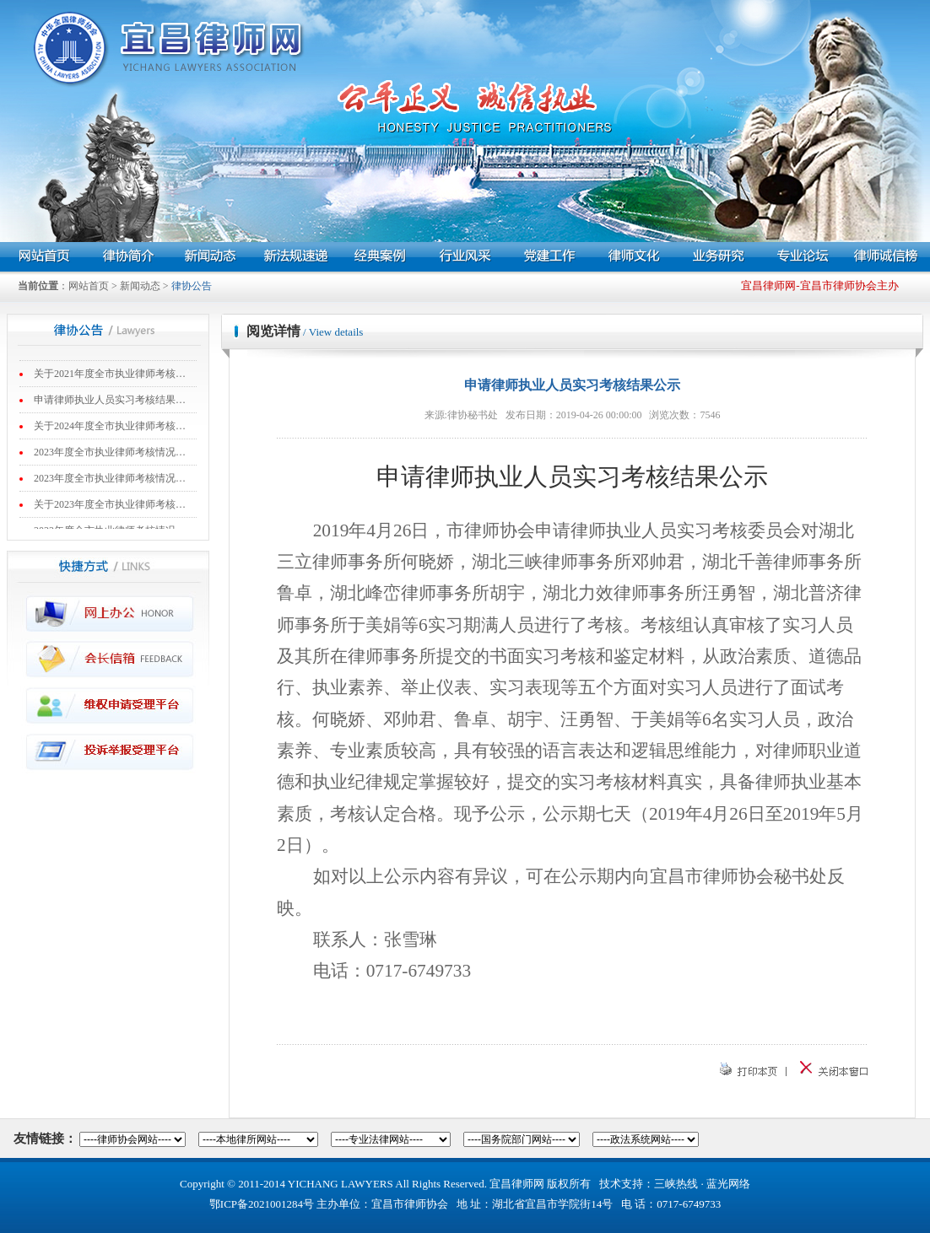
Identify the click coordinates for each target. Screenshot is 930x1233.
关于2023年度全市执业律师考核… (110, 509)
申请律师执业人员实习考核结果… (110, 405)
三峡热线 (676, 1183)
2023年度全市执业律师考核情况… (110, 457)
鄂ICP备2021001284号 (261, 1204)
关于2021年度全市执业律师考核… (110, 379)
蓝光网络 (728, 1183)
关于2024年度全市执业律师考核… (110, 431)
